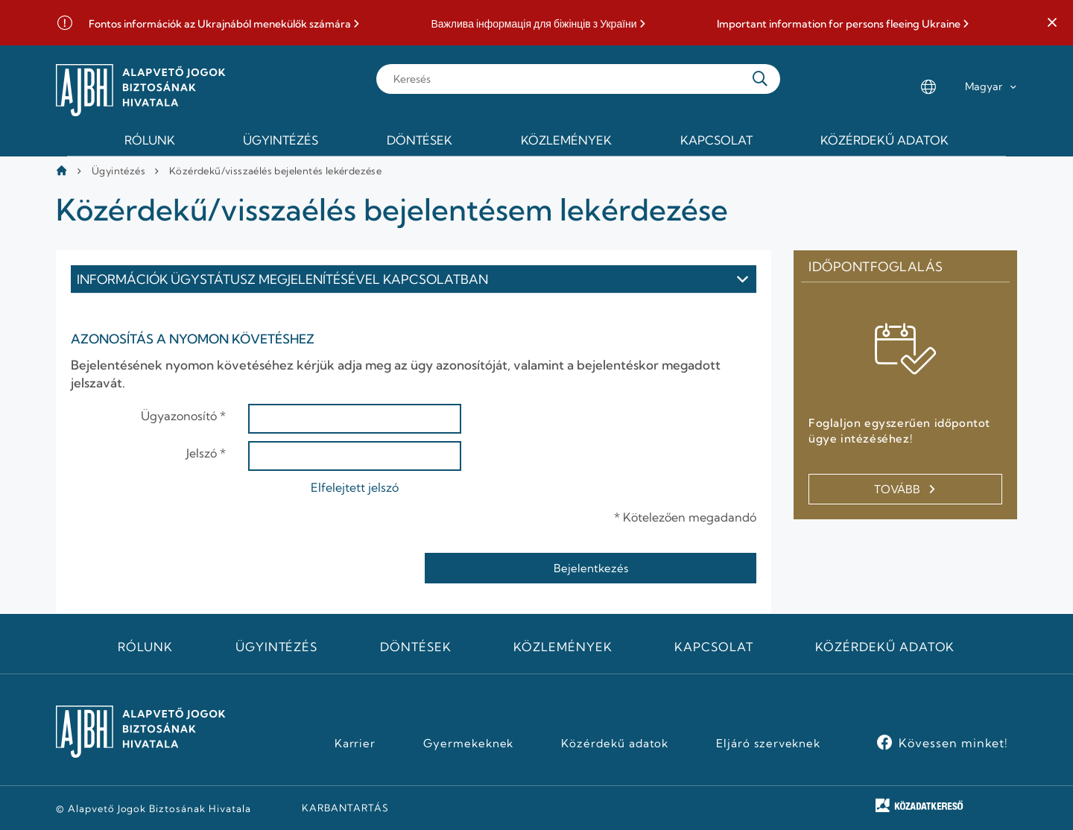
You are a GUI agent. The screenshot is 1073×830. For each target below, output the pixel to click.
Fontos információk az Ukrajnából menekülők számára (220, 24)
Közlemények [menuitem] (566, 140)
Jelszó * (206, 453)
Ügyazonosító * (183, 415)
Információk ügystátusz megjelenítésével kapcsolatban (282, 279)
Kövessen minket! (953, 742)
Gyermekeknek (468, 743)
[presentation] (184, 568)
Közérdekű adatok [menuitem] (884, 140)
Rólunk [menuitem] (149, 140)
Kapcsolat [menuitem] (716, 140)
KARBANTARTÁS (345, 808)
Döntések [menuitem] (419, 140)
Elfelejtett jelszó (355, 487)
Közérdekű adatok (885, 646)
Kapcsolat (713, 646)
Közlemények (563, 646)
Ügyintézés (118, 171)
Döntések (416, 646)
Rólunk (145, 646)
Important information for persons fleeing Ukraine (838, 24)
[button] (1052, 23)
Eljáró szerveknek (768, 743)
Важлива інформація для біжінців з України (533, 24)
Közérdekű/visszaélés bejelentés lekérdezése (275, 171)
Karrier (355, 743)
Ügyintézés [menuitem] (280, 140)
